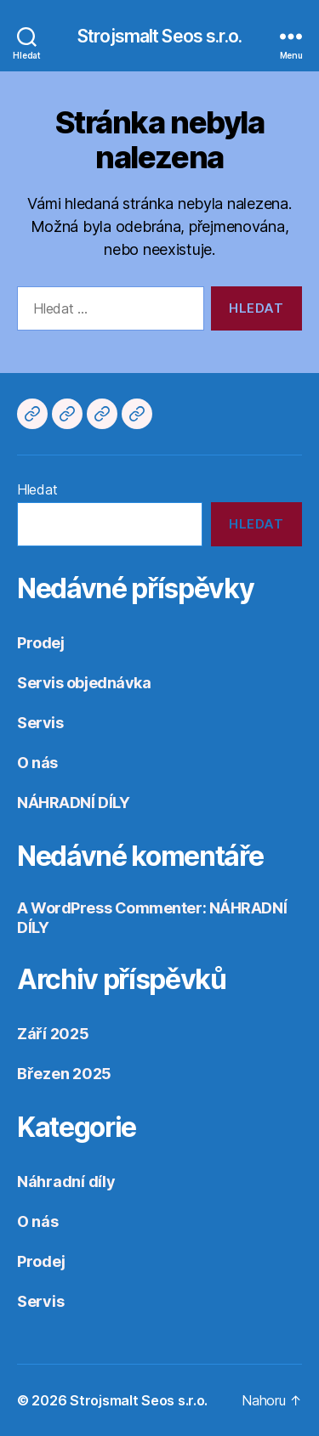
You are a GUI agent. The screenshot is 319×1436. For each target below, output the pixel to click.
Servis (40, 723)
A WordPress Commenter (109, 908)
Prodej (40, 643)
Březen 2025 (64, 1074)
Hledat (37, 489)
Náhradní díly (66, 1181)
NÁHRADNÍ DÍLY (73, 802)
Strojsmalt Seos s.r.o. (159, 36)
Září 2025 (53, 1034)
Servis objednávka (84, 683)
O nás (37, 763)
